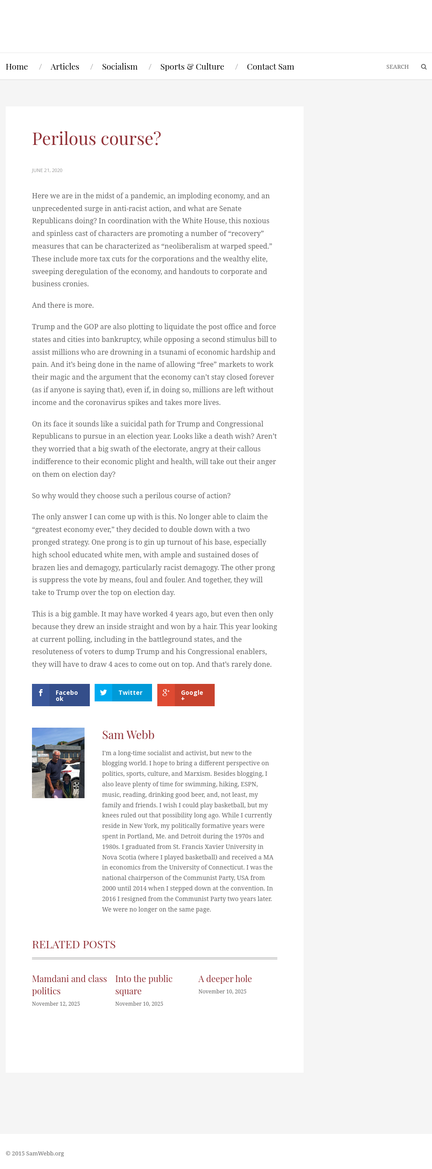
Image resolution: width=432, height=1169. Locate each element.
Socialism (120, 66)
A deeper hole (225, 978)
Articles (65, 66)
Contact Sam (270, 66)
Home (17, 66)
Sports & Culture (192, 66)
